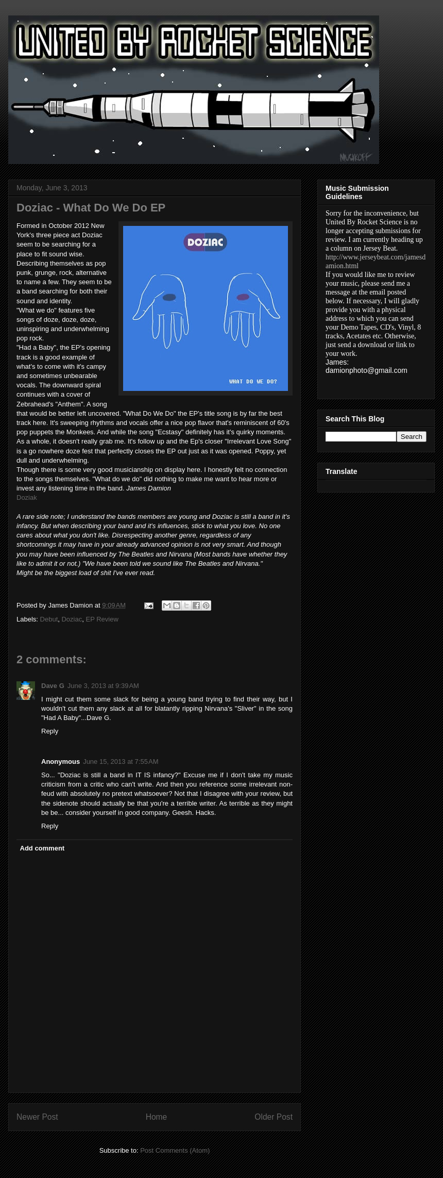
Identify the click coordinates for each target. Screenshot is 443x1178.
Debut (49, 619)
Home (156, 1116)
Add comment (42, 848)
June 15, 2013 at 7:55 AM (120, 761)
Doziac (71, 619)
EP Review (102, 619)
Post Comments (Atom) (175, 1150)
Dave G (52, 686)
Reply (49, 731)
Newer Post (37, 1116)
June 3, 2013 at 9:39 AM (103, 686)
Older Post (273, 1116)
